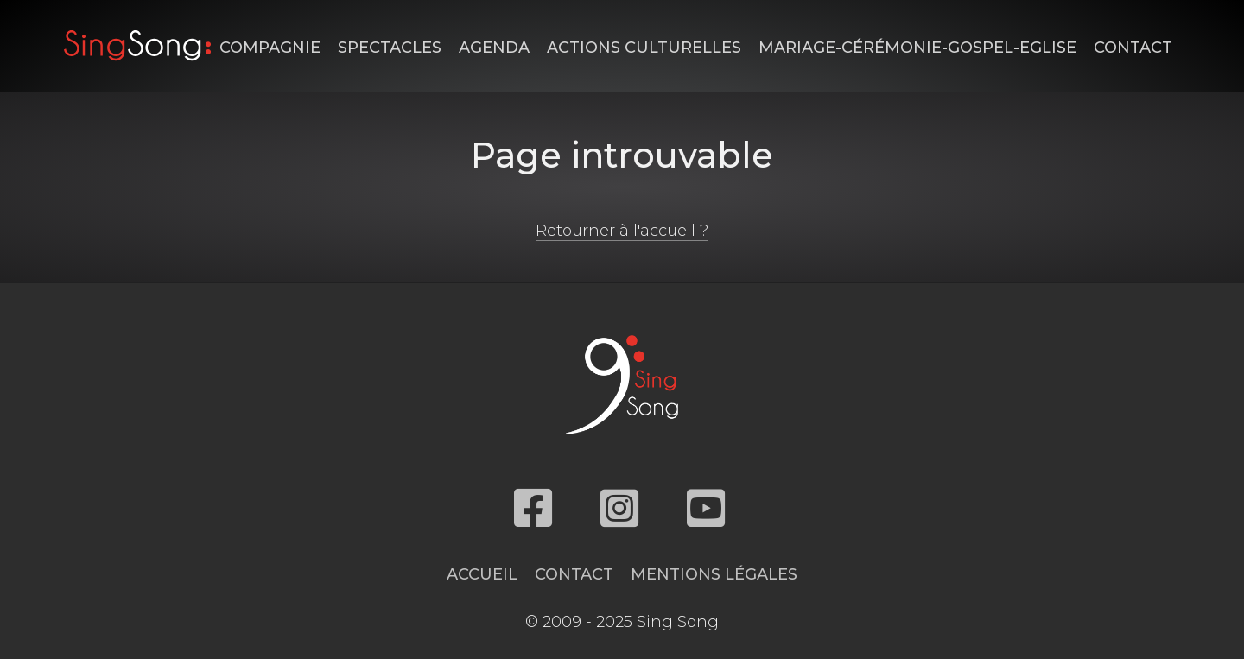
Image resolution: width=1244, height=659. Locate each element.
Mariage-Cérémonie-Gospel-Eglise (917, 47)
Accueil (482, 574)
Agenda (494, 47)
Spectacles (389, 47)
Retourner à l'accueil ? (622, 230)
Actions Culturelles (644, 47)
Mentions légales (714, 574)
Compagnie (270, 47)
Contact (1133, 47)
